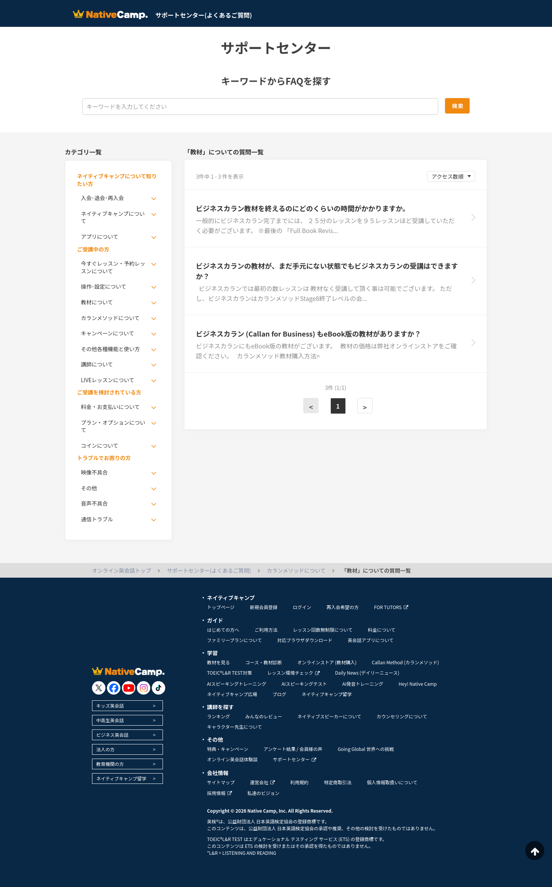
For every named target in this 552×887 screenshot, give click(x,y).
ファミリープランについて (234, 640)
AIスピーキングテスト (304, 683)
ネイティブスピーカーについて (329, 716)
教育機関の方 (110, 764)
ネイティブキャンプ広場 (232, 694)
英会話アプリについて (371, 640)
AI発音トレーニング (362, 683)
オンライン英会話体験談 (232, 759)
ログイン (302, 607)
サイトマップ (221, 782)
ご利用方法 (266, 629)
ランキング (218, 716)
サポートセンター (294, 759)
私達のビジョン (263, 793)
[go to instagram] (143, 688)
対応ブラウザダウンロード (304, 640)
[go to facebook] (113, 688)
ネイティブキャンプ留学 (121, 778)
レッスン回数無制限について (323, 629)
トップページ (221, 607)
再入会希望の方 (343, 607)
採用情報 (219, 793)
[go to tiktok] (158, 688)
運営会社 (262, 782)
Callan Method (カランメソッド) (405, 662)
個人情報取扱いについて (392, 782)
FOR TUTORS (391, 607)
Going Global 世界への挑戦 (366, 749)
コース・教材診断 (263, 662)
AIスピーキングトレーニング (236, 683)
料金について (382, 629)
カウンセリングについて (401, 716)
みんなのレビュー (263, 716)
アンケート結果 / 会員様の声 (292, 749)
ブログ (279, 694)
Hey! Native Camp (418, 683)
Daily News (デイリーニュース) (367, 672)
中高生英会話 (110, 720)
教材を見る (218, 662)
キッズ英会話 (110, 705)
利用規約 (299, 782)
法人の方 (105, 749)
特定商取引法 (338, 782)
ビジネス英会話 (112, 734)
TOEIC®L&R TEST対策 (229, 672)
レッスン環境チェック (293, 672)
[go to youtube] (128, 688)
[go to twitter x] (98, 688)
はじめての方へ (223, 629)
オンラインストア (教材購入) (326, 662)
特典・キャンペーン (227, 749)
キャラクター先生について (234, 726)
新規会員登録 (264, 607)
